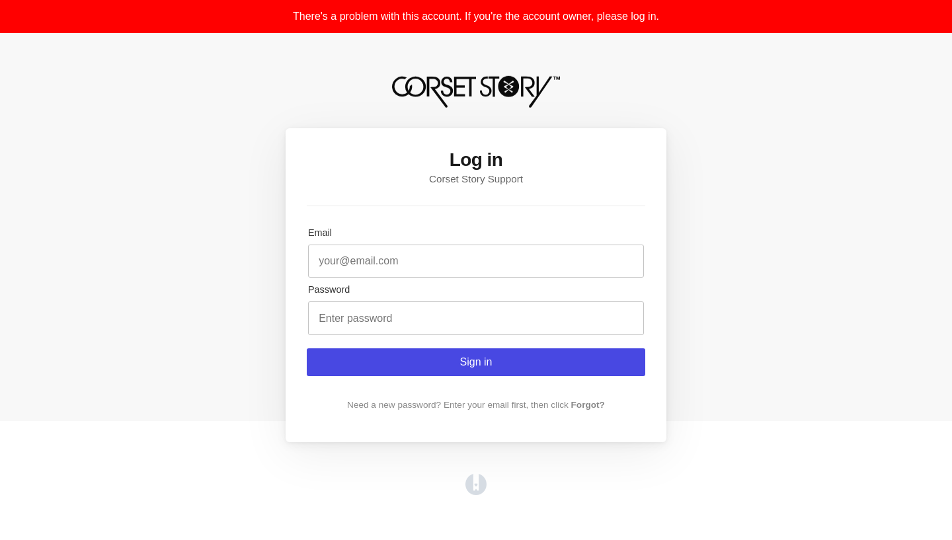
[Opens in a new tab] (476, 491)
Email (320, 232)
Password (329, 289)
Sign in (476, 361)
